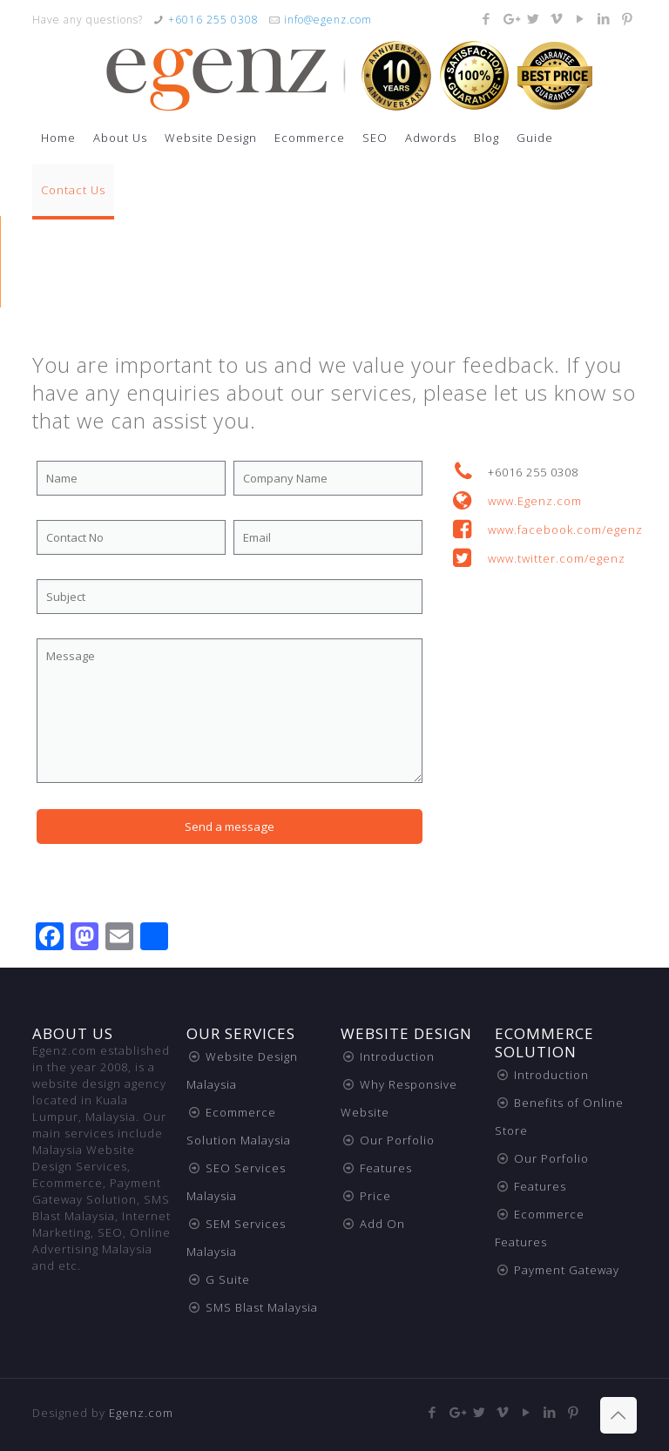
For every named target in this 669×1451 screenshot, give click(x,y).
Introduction (397, 1056)
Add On (382, 1224)
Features (386, 1168)
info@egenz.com (328, 19)
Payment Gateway (566, 1270)
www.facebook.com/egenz (565, 529)
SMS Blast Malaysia (262, 1307)
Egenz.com (141, 1413)
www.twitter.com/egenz (556, 558)
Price (375, 1196)
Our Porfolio (397, 1140)
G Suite (228, 1279)
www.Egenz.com (535, 501)
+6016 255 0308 (213, 19)
